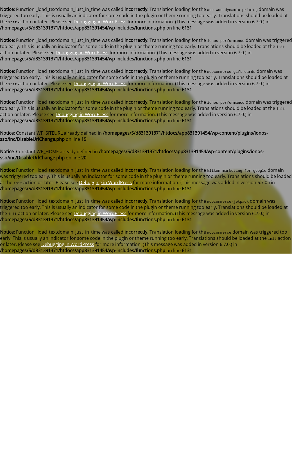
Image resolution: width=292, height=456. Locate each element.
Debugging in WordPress (100, 22)
